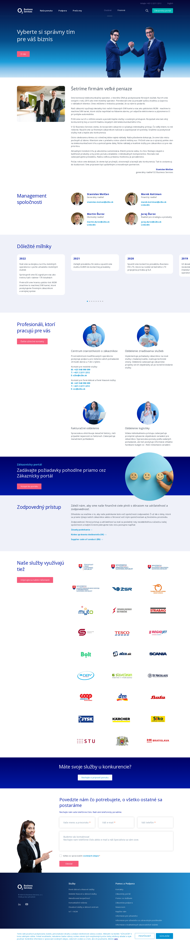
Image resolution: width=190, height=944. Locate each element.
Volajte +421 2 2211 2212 (150, 3)
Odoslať (68, 863)
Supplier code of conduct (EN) (87, 539)
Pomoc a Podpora (125, 883)
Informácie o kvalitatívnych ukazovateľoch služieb (136, 924)
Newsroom (120, 907)
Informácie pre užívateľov (126, 916)
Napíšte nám (120, 911)
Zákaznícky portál (162, 10)
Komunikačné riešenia (78, 902)
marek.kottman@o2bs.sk (153, 202)
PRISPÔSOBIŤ (145, 936)
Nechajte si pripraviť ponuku (94, 777)
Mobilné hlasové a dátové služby (83, 894)
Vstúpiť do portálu (29, 486)
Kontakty (119, 889)
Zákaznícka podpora (124, 902)
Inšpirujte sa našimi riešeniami (35, 580)
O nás (23, 54)
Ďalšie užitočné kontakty (32, 341)
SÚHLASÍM (164, 936)
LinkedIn (145, 205)
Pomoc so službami (123, 898)
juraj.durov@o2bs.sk (151, 222)
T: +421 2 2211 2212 (80, 372)
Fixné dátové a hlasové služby (82, 889)
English (170, 3)
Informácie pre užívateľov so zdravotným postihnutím (138, 920)
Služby (72, 883)
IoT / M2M (73, 911)
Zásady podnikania (81, 529)
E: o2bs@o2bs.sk (79, 375)
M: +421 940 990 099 (80, 369)
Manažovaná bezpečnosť (79, 898)
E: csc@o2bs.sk (78, 389)
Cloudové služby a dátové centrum (84, 907)
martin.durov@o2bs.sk (98, 222)
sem (116, 939)
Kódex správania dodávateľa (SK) (89, 534)
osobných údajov (91, 856)
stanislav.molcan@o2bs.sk (100, 202)
